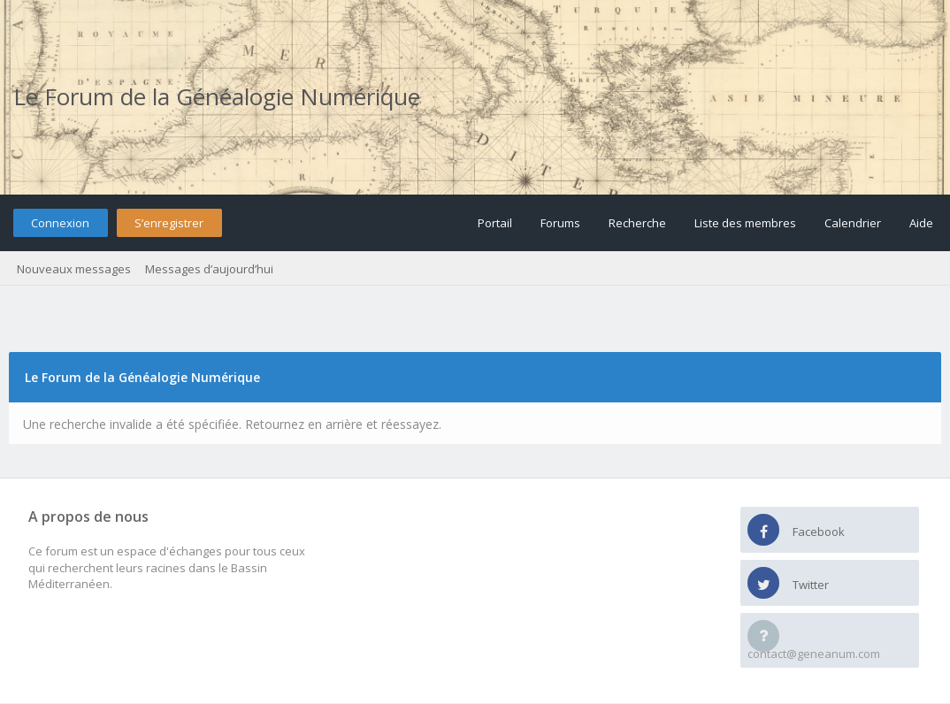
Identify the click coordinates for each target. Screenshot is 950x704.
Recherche (637, 223)
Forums (560, 223)
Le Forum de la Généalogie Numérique (216, 96)
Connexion (60, 223)
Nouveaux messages (74, 269)
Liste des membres (745, 223)
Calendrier (852, 223)
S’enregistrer (168, 223)
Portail (495, 223)
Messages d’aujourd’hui (209, 269)
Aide (921, 223)
